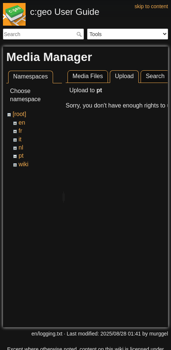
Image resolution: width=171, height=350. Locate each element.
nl (21, 147)
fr (20, 131)
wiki (24, 164)
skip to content (151, 6)
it (20, 139)
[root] (19, 114)
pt (21, 155)
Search (79, 34)
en (22, 122)
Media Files (88, 76)
